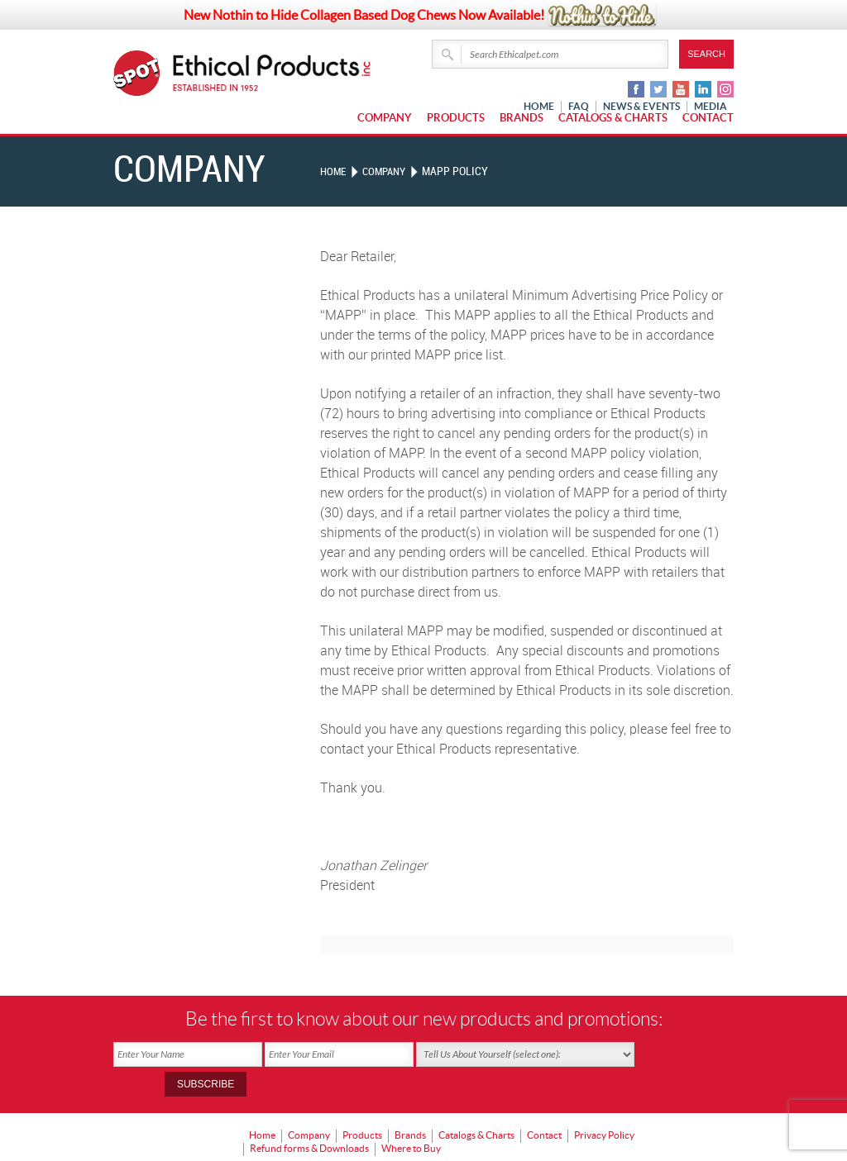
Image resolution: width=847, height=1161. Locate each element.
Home (334, 171)
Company (384, 118)
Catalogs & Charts (613, 118)
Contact (708, 118)
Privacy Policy (604, 1104)
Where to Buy (411, 1116)
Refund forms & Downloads (309, 1116)
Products (456, 118)
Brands (521, 118)
